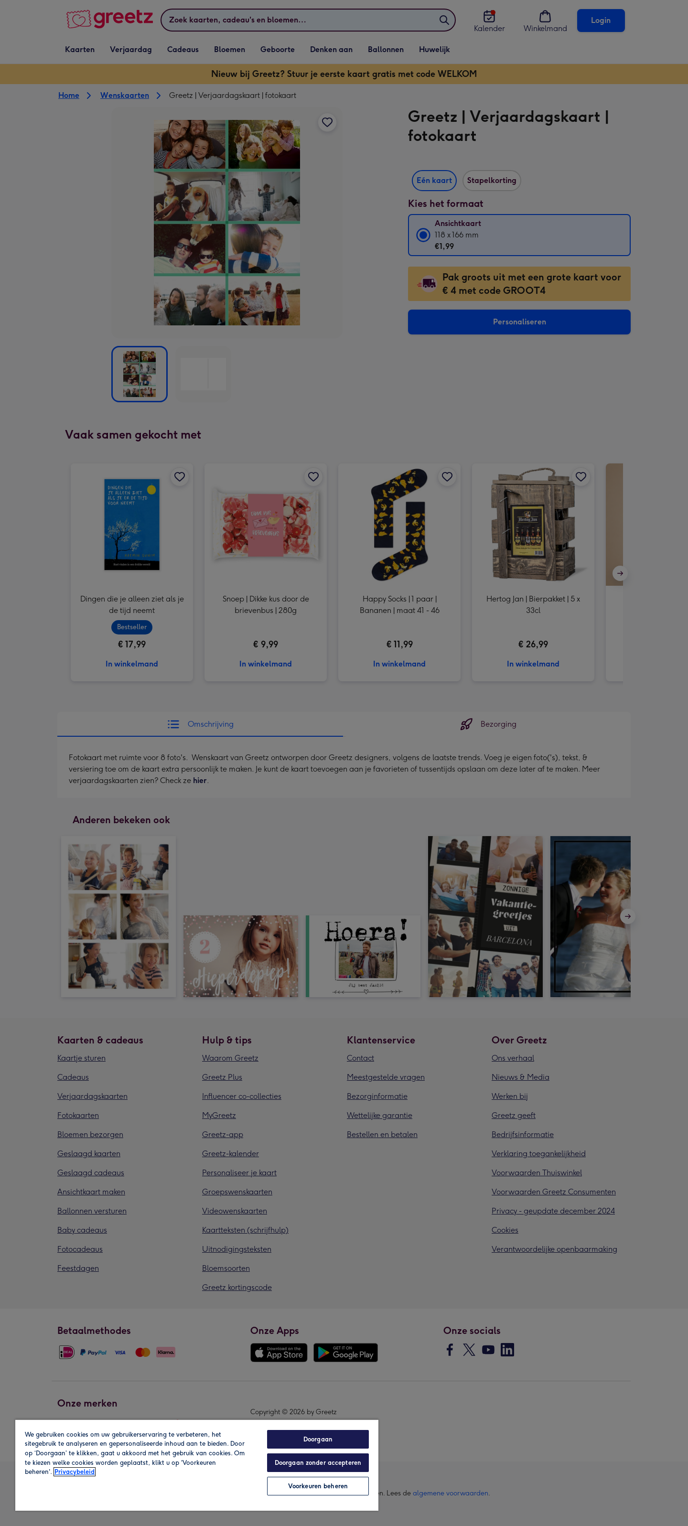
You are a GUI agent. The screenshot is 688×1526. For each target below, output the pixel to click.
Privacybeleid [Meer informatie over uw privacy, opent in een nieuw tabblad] (74, 1471)
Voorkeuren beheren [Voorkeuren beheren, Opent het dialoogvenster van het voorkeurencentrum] (318, 1486)
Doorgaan (318, 1439)
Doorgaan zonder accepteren (318, 1462)
